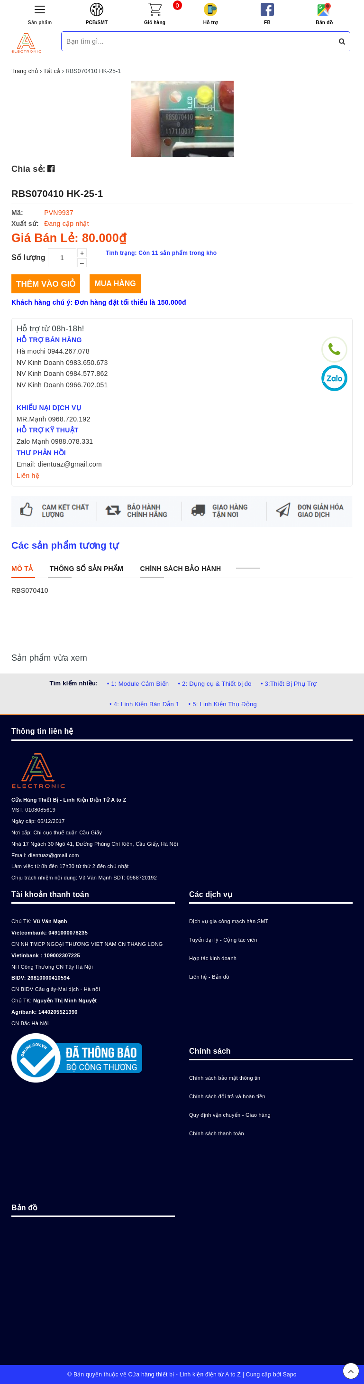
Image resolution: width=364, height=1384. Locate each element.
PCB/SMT (97, 22)
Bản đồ (324, 22)
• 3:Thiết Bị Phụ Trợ (289, 683)
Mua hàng (115, 284)
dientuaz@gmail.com (53, 855)
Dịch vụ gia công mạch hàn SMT (229, 921)
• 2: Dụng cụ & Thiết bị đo (214, 683)
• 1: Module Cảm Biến (138, 683)
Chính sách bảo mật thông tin (224, 1078)
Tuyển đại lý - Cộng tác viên (223, 940)
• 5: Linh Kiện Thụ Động (223, 704)
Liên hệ (28, 475)
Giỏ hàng (154, 22)
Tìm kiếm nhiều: (73, 683)
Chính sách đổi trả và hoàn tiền (227, 1096)
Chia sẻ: (28, 169)
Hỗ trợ (210, 22)
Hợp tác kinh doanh (213, 958)
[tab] (22, 568)
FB (267, 22)
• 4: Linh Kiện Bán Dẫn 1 (144, 704)
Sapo (290, 1374)
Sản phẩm (40, 22)
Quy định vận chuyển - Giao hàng (230, 1115)
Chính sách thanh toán (216, 1133)
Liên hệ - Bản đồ (209, 977)
